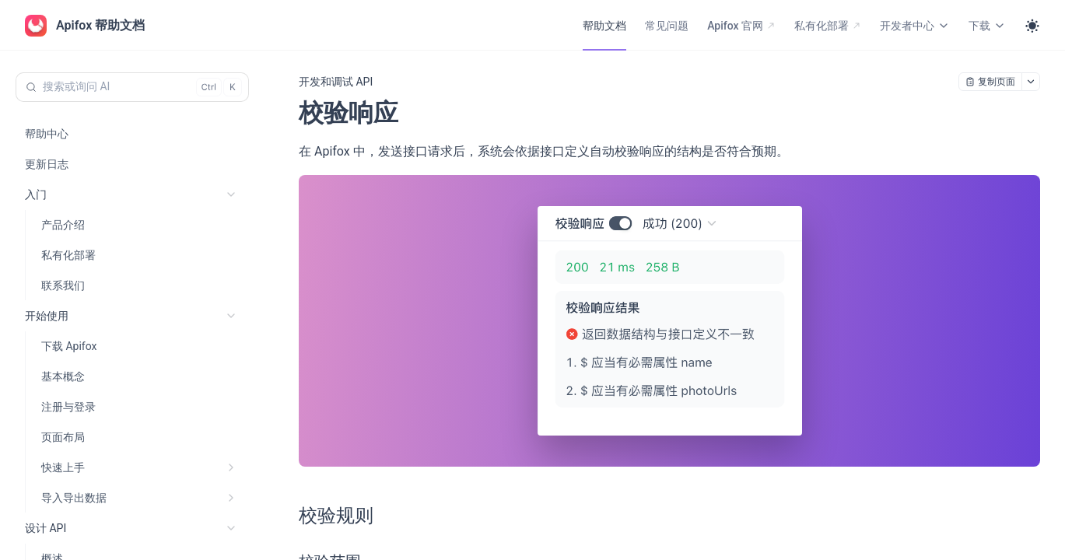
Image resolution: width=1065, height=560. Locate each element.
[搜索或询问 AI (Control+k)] (132, 87)
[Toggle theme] (1032, 26)
